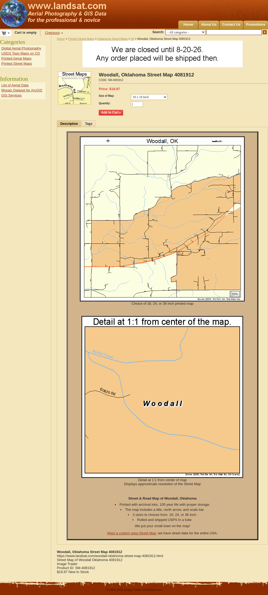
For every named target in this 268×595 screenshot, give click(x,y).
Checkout (52, 33)
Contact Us (231, 24)
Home (188, 24)
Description (69, 124)
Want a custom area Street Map (131, 533)
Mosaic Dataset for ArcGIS (21, 90)
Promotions (255, 24)
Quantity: (105, 103)
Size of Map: (106, 95)
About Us (208, 24)
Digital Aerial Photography (21, 48)
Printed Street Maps (81, 38)
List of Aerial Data (15, 85)
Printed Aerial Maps (16, 58)
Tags (88, 124)
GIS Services (11, 95)
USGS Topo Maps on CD (20, 53)
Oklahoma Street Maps (112, 38)
